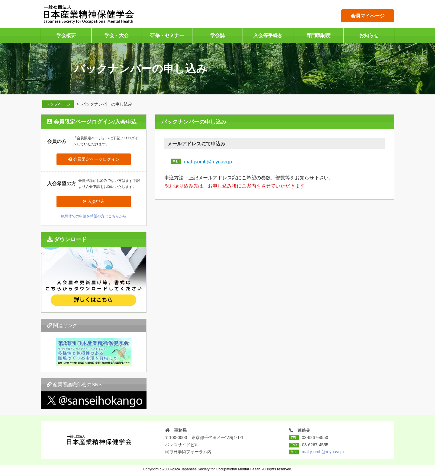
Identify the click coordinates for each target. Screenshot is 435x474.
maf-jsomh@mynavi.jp (208, 161)
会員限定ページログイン (94, 159)
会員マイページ (368, 15)
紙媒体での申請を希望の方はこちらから (93, 216)
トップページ (58, 104)
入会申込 (94, 201)
